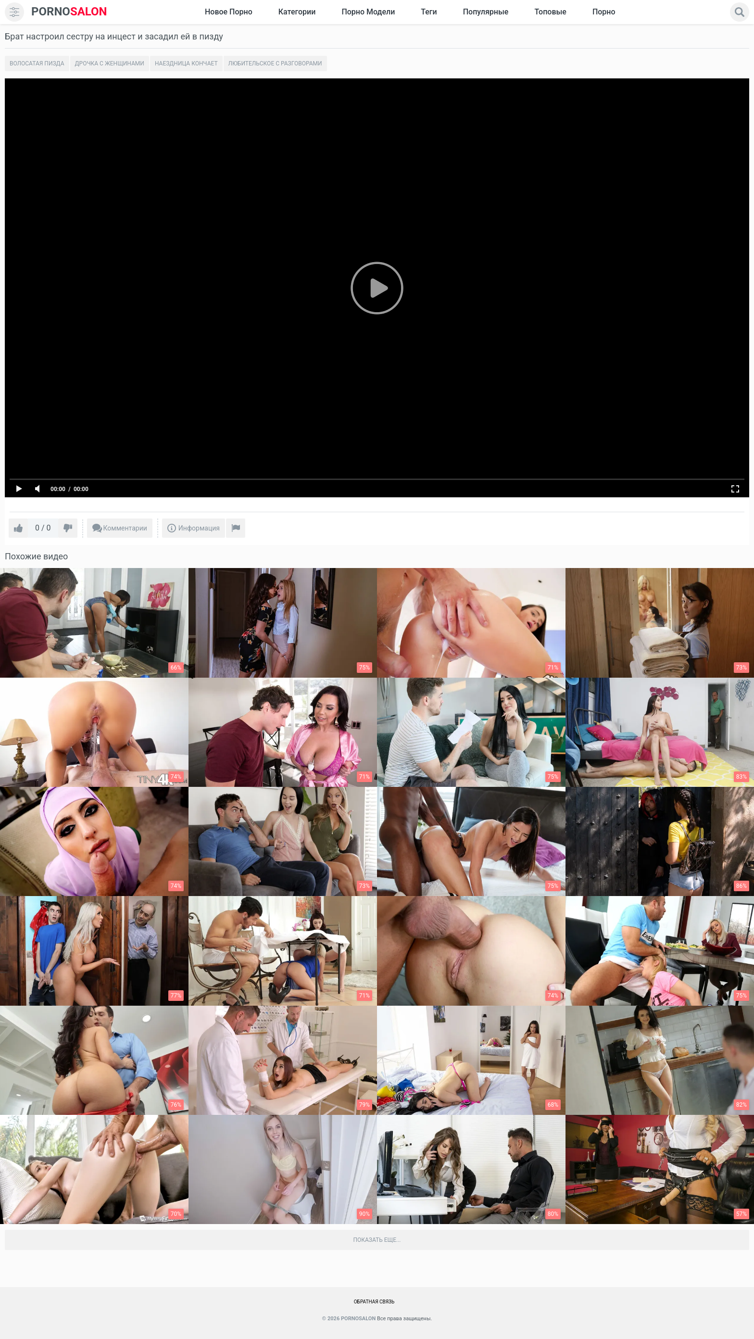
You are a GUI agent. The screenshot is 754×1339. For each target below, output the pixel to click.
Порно (604, 11)
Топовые (550, 11)
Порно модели (368, 11)
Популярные (486, 11)
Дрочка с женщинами (109, 63)
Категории (297, 11)
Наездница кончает (186, 63)
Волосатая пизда (37, 63)
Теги (429, 11)
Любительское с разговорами (275, 63)
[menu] (14, 12)
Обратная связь (374, 1301)
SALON (69, 11)
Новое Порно (228, 11)
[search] (739, 12)
